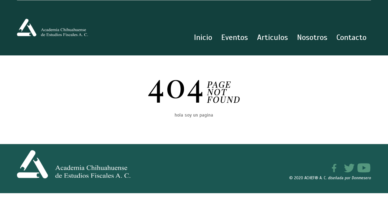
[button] (370, 200)
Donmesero (361, 178)
